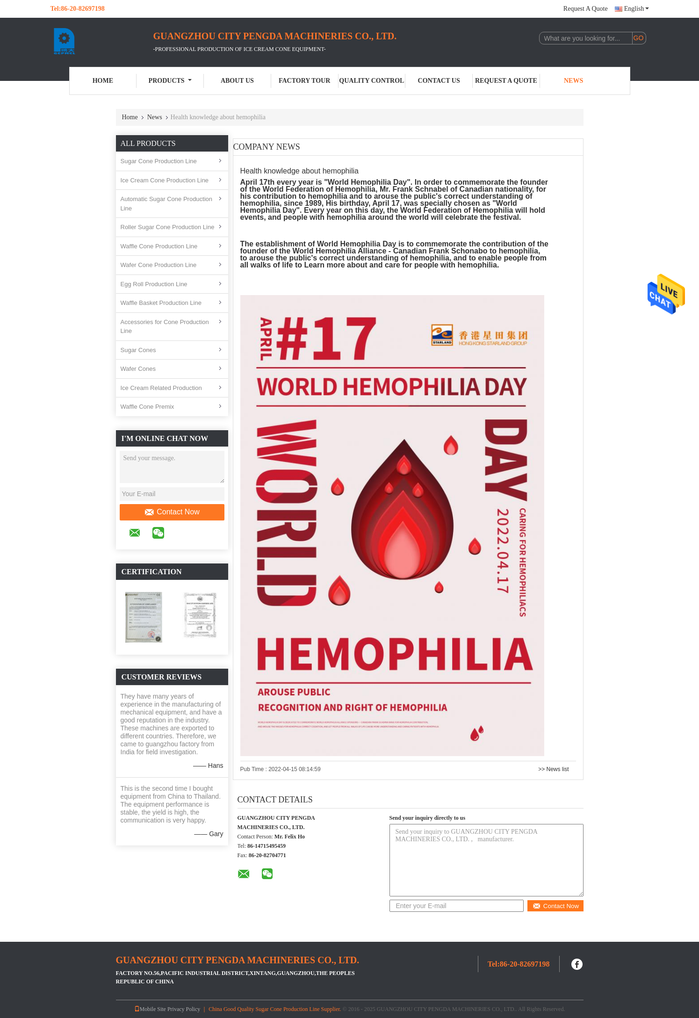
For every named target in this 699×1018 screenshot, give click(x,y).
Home (103, 80)
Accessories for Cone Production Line (165, 326)
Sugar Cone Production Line (159, 161)
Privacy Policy (183, 1009)
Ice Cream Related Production (161, 387)
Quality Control (371, 80)
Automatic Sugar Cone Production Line (167, 203)
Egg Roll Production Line (154, 284)
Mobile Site (150, 1009)
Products (170, 80)
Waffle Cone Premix (147, 406)
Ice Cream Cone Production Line (165, 180)
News (573, 80)
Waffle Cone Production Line (159, 246)
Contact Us (439, 80)
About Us (237, 80)
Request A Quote (585, 8)
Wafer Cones (138, 368)
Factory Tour (304, 80)
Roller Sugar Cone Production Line (168, 227)
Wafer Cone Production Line (159, 264)
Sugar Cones (138, 350)
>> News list (553, 769)
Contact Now (172, 512)
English (636, 8)
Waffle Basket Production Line (161, 302)
